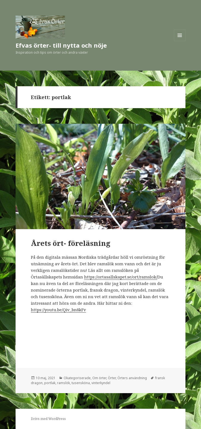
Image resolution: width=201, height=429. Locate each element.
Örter (112, 378)
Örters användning (132, 378)
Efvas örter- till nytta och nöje (61, 45)
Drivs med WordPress (48, 418)
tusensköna (81, 383)
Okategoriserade (77, 378)
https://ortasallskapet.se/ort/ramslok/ (120, 277)
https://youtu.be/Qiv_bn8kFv (58, 309)
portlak (49, 383)
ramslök (63, 383)
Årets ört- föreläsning (70, 243)
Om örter (99, 378)
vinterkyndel (100, 383)
